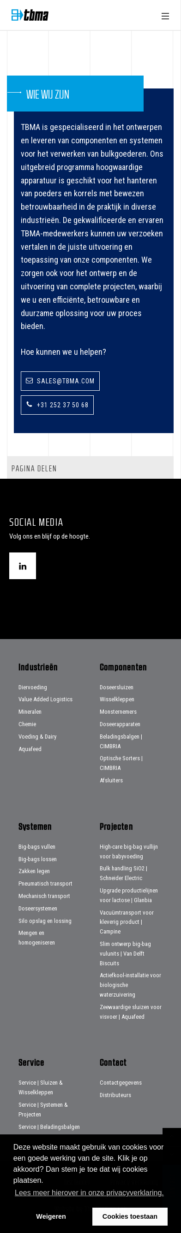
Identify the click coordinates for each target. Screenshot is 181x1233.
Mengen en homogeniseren (36, 937)
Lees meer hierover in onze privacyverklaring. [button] (89, 1193)
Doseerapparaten (120, 724)
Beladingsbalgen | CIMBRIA (121, 741)
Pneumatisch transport (45, 883)
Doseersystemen (37, 908)
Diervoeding (32, 687)
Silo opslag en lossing (45, 920)
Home (30, 15)
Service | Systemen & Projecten (43, 1109)
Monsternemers (118, 711)
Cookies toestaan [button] (130, 1216)
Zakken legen (34, 871)
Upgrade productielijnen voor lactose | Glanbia (129, 895)
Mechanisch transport (44, 895)
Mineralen (30, 711)
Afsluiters (111, 780)
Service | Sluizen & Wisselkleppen (40, 1087)
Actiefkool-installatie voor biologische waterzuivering (130, 985)
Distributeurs (115, 1095)
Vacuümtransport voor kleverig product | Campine (127, 922)
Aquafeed (30, 749)
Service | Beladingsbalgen (49, 1126)
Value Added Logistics (45, 699)
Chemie (27, 724)
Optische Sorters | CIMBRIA (121, 763)
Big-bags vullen (36, 846)
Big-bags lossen (37, 859)
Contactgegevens (121, 1082)
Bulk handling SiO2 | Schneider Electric (123, 873)
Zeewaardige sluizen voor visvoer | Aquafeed (131, 1012)
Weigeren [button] (51, 1216)
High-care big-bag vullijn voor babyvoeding (129, 851)
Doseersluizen (116, 687)
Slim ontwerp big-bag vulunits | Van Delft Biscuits (125, 953)
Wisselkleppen (117, 699)
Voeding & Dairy (37, 736)
